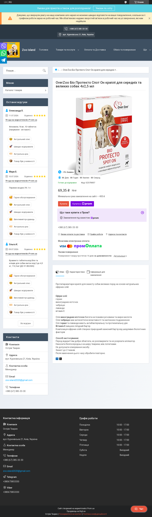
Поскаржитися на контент (70, 514)
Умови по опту (104, 8)
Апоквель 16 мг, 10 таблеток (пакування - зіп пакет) (22, 128)
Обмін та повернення (124, 50)
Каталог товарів (13, 90)
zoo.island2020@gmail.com (19, 380)
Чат (139, 509)
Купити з (82, 203)
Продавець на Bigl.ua (76, 511)
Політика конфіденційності (95, 514)
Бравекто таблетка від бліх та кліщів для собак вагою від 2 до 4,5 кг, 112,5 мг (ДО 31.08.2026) (26, 263)
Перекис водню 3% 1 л (19, 188)
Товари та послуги (65, 50)
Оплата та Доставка (95, 50)
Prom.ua (90, 508)
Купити (63, 204)
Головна (43, 50)
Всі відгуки (26, 323)
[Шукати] (44, 70)
